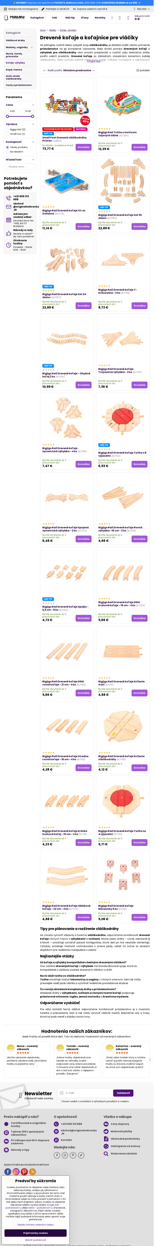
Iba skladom (14, 151)
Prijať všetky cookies (35, 1233)
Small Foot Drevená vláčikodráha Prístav (64, 139)
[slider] (7, 116)
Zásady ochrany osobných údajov (35, 1224)
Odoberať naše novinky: (39, 1098)
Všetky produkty (17, 147)
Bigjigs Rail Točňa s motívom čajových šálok (117, 134)
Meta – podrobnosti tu (41, 1207)
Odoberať (123, 1093)
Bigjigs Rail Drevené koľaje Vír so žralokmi (63, 212)
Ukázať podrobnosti (35, 1240)
